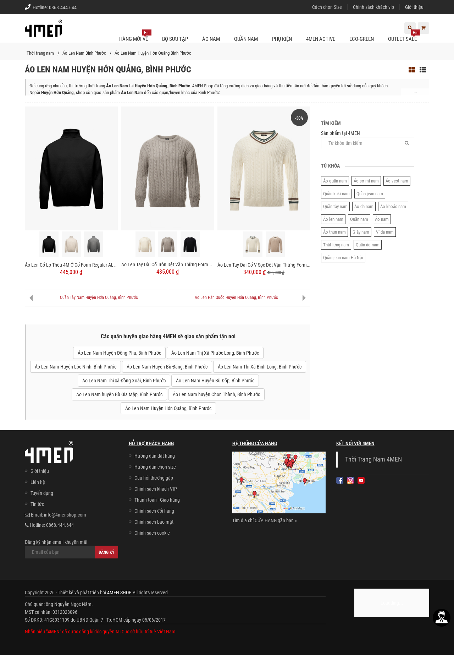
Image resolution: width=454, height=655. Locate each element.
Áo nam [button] (211, 39)
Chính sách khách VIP (155, 489)
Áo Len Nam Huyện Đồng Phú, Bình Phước (119, 353)
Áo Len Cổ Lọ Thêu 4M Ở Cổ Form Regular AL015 (71, 265)
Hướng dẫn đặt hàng (154, 456)
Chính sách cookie (152, 533)
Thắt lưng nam (336, 244)
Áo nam (382, 219)
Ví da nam (385, 232)
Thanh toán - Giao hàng (157, 500)
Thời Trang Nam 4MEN (373, 459)
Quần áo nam (368, 244)
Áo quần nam (335, 181)
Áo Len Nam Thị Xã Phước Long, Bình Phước (215, 353)
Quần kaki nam (336, 193)
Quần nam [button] (246, 39)
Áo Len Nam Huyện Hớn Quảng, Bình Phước (168, 408)
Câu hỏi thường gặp (153, 478)
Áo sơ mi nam (366, 181)
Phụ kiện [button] (282, 39)
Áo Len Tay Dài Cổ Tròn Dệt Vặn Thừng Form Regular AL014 (167, 264)
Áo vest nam (397, 181)
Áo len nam (333, 219)
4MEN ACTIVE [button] (320, 39)
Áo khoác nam (393, 206)
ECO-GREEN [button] (361, 39)
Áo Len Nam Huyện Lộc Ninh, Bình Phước (75, 367)
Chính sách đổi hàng (154, 511)
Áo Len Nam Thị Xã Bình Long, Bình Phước (259, 367)
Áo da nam (363, 206)
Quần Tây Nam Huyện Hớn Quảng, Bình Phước (99, 297)
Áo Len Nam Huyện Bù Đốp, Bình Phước (215, 380)
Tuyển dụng (42, 493)
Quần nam (359, 219)
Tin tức (37, 504)
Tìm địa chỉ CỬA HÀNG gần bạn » (264, 520)
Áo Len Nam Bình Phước (84, 53)
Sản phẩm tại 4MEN (367, 139)
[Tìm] (407, 143)
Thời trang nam (40, 53)
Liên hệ (38, 482)
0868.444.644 (63, 7)
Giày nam (361, 232)
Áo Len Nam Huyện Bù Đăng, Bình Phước (167, 367)
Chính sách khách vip (373, 7)
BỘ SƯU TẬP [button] (175, 39)
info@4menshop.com (65, 515)
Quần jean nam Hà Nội (343, 257)
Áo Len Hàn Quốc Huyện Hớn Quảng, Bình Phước (236, 297)
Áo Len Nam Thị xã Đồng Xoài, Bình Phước (124, 380)
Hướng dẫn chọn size (155, 467)
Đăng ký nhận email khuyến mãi (71, 548)
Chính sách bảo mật (153, 522)
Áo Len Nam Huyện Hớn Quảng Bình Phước (153, 53)
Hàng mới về (135, 36)
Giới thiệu (414, 7)
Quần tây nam (335, 206)
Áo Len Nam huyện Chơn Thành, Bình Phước (216, 394)
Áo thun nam (334, 232)
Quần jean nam (369, 193)
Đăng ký (107, 552)
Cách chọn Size (327, 7)
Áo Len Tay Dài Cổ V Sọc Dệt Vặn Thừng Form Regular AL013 (263, 265)
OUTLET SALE (404, 36)
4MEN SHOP (119, 592)
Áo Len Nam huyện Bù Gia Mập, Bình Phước (119, 394)
